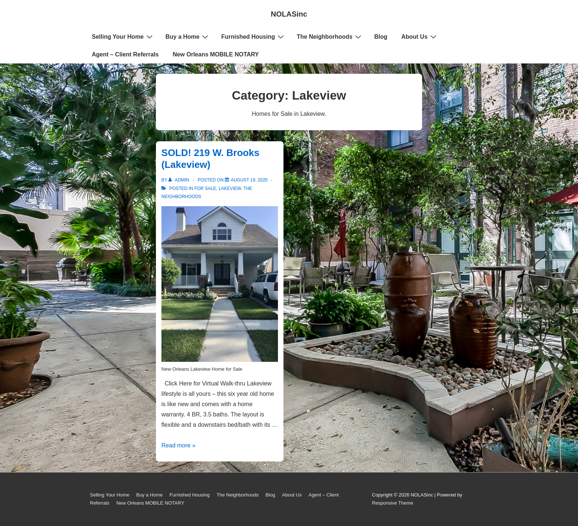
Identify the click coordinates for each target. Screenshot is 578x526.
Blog (380, 37)
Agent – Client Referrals (125, 54)
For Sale (205, 188)
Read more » (178, 445)
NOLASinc (289, 14)
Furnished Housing (253, 36)
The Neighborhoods (330, 36)
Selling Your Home (123, 36)
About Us (419, 36)
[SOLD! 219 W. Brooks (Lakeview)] (249, 180)
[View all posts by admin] (179, 180)
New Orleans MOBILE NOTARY (216, 54)
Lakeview (230, 188)
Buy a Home (188, 36)
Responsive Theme (392, 503)
